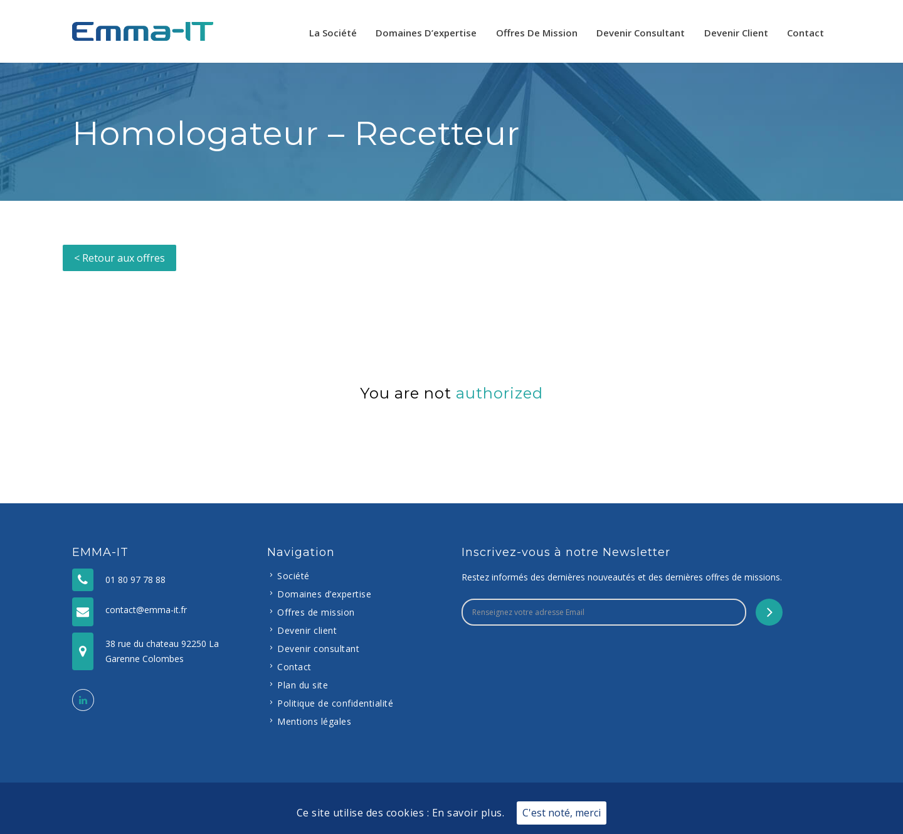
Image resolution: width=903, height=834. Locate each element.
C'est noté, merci (561, 813)
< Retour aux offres (119, 258)
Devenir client (736, 33)
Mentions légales (314, 721)
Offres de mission (537, 33)
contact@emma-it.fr (146, 610)
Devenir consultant (640, 33)
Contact (805, 33)
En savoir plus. (468, 813)
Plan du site (302, 685)
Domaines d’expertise (426, 33)
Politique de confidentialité (335, 703)
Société (293, 576)
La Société (333, 33)
